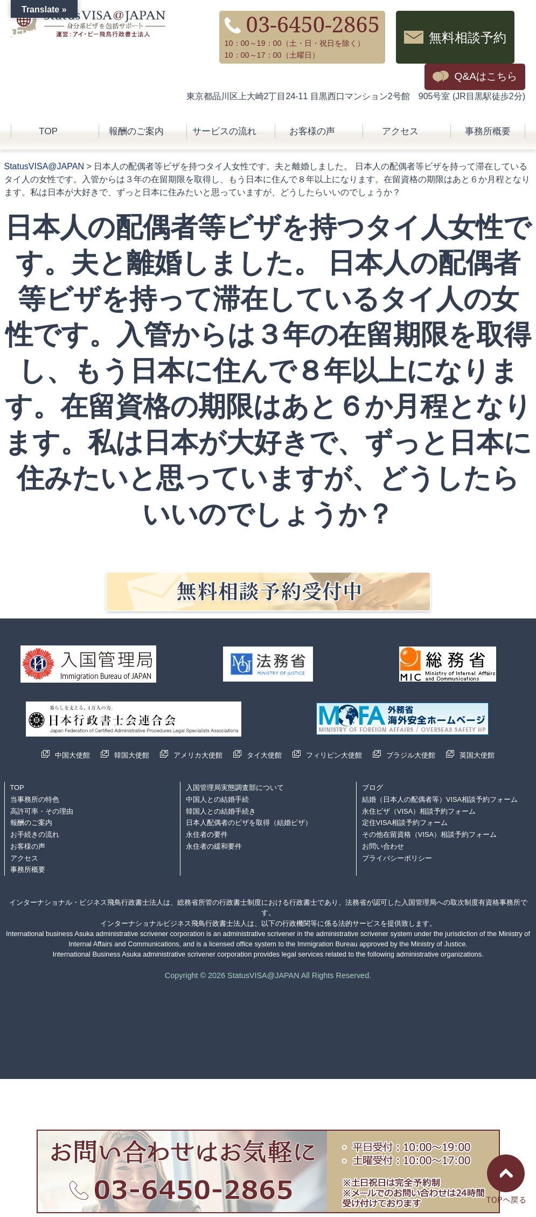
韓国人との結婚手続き (221, 811)
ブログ (372, 787)
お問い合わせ (383, 846)
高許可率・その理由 (41, 811)
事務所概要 (488, 131)
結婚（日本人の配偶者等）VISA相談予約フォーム (440, 799)
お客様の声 (312, 131)
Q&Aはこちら (485, 76)
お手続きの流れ (34, 834)
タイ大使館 (264, 755)
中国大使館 (72, 755)
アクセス (400, 131)
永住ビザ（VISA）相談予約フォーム (419, 811)
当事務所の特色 (34, 799)
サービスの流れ (224, 131)
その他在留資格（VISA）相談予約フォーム (429, 834)
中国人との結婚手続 (217, 799)
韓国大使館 (131, 755)
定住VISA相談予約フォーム (405, 823)
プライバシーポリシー (397, 858)
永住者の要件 (207, 834)
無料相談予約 (467, 37)
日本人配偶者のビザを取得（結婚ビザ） (249, 823)
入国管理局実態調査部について (235, 787)
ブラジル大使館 (410, 755)
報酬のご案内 (136, 131)
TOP (48, 131)
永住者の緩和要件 (214, 846)
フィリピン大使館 (334, 755)
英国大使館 (477, 755)
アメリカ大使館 (197, 755)
